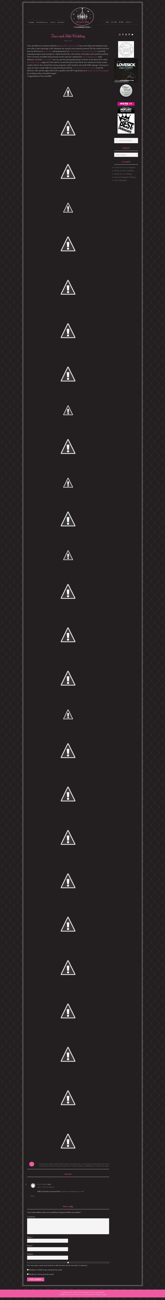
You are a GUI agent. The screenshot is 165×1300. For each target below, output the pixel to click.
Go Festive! (77, 70)
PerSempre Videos (34, 65)
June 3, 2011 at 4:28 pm (46, 1190)
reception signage (54, 1168)
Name (30, 1240)
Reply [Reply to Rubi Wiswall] (32, 1199)
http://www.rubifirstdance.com (72, 1194)
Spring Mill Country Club (68, 48)
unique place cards (68, 1168)
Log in (105, 1297)
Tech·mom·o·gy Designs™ (96, 1295)
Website (30, 1257)
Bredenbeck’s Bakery (89, 70)
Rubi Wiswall (42, 1187)
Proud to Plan (77, 1295)
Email (30, 1248)
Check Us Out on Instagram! (124, 170)
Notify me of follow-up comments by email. (45, 1272)
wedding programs (102, 1168)
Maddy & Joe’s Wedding (123, 176)
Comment (31, 1219)
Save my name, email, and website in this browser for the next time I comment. (57, 1268)
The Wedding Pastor (90, 59)
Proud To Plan (82, 17)
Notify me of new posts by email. (41, 1277)
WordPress (98, 1297)
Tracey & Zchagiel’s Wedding (124, 180)
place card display (85, 1166)
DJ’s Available (47, 62)
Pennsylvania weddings (68, 1166)
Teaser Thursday (120, 183)
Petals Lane (94, 54)
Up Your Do (47, 54)
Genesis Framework (88, 1297)
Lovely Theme (75, 1297)
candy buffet (53, 1166)
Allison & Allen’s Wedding (124, 173)
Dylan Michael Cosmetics (79, 54)
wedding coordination (85, 1168)
